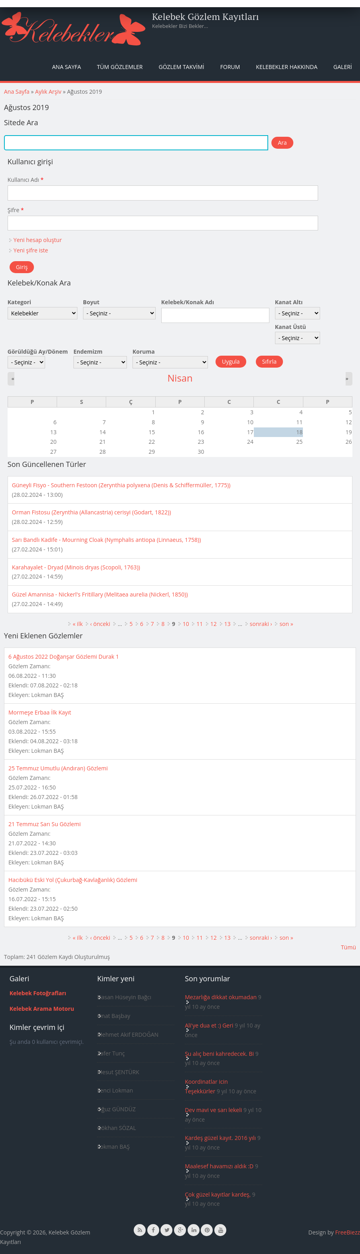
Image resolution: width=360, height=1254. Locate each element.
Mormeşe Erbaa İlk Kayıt (39, 712)
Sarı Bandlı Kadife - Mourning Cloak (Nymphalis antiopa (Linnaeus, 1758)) (106, 539)
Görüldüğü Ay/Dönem (38, 351)
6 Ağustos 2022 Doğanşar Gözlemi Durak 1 (63, 656)
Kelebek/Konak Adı (187, 302)
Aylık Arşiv (48, 91)
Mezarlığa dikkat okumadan (221, 997)
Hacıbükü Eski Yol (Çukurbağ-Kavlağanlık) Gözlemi (72, 880)
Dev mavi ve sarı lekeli (213, 1110)
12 (213, 624)
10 (186, 624)
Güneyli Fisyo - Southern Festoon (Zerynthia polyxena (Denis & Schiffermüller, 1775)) (121, 485)
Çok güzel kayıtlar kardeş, (218, 1194)
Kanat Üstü (290, 327)
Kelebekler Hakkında (286, 67)
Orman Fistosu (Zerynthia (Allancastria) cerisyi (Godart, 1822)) (91, 512)
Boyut (91, 302)
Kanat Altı (289, 302)
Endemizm (88, 351)
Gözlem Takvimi (181, 67)
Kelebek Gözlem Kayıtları (205, 16)
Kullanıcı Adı (26, 179)
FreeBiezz (347, 1232)
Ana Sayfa (66, 67)
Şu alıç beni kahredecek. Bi (219, 1053)
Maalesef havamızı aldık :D (219, 1166)
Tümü (348, 947)
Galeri (342, 67)
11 (199, 624)
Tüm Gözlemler (120, 67)
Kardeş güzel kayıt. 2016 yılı (220, 1138)
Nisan (179, 378)
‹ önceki (100, 624)
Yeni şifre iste (31, 250)
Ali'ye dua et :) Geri (209, 1025)
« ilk (78, 624)
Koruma (144, 351)
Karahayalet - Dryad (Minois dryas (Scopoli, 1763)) (76, 567)
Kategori (19, 302)
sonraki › (261, 624)
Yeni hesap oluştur (38, 240)
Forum (230, 67)
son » (286, 624)
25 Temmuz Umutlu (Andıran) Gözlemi (58, 768)
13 (227, 624)
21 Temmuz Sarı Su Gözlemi (44, 824)
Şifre (16, 210)
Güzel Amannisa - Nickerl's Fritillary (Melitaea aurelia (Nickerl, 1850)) (100, 594)
